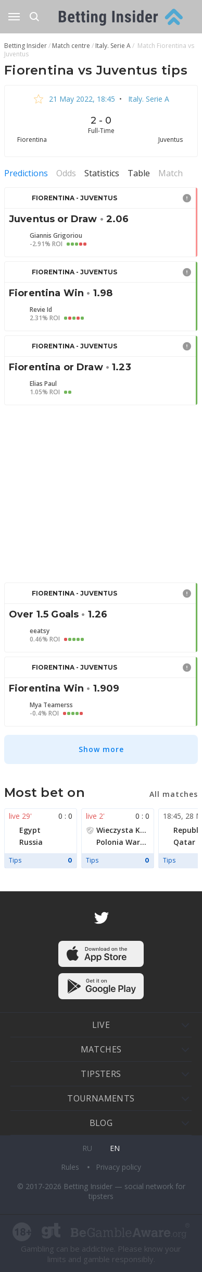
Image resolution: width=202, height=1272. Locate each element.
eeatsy (39, 631)
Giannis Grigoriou (56, 236)
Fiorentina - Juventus (74, 198)
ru (87, 1148)
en (115, 1148)
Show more (101, 749)
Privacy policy (118, 1167)
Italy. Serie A (147, 99)
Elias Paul (43, 384)
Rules (71, 1167)
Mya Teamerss (51, 705)
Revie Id (41, 310)
